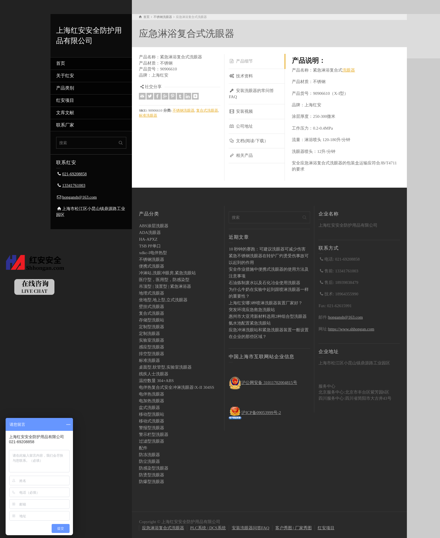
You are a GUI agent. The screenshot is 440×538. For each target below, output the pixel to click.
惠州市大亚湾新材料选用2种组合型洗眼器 (268, 316)
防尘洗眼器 (149, 461)
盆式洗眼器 (149, 407)
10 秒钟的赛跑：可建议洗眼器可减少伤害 (267, 249)
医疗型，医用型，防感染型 (164, 279)
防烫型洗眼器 (151, 475)
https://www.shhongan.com (351, 329)
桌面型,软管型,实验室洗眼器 (165, 367)
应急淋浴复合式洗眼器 (163, 528)
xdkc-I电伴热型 (153, 252)
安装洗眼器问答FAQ (250, 528)
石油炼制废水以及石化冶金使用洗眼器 (264, 283)
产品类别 (65, 88)
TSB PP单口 (150, 246)
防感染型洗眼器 (153, 468)
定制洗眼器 (149, 333)
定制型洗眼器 (151, 327)
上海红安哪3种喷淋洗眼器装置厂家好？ (265, 303)
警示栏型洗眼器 (153, 434)
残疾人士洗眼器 (153, 374)
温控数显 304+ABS (156, 380)
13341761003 (73, 185)
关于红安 (65, 75)
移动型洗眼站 (151, 414)
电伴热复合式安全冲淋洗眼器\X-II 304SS (176, 387)
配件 (143, 448)
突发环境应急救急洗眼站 (252, 309)
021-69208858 (74, 174)
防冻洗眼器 (149, 454)
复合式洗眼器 (207, 110)
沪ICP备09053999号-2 (261, 412)
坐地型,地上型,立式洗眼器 (163, 300)
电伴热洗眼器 (151, 394)
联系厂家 (65, 125)
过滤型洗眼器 (151, 441)
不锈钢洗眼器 (183, 110)
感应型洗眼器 (151, 347)
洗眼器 (348, 70)
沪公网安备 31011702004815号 (269, 382)
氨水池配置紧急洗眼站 (250, 323)
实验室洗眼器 (151, 340)
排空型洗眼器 (151, 353)
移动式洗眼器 (151, 421)
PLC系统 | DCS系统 (208, 528)
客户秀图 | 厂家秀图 (293, 528)
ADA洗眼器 (150, 232)
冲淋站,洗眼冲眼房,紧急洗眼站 (167, 273)
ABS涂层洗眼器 (153, 226)
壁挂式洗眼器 (151, 306)
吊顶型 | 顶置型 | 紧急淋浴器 (165, 286)
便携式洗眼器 (151, 266)
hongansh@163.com (79, 197)
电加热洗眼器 (151, 401)
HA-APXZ (148, 239)
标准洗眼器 (148, 116)
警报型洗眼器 (151, 428)
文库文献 (65, 112)
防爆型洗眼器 (151, 481)
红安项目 (65, 100)
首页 (60, 63)
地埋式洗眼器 (151, 293)
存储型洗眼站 (151, 320)
